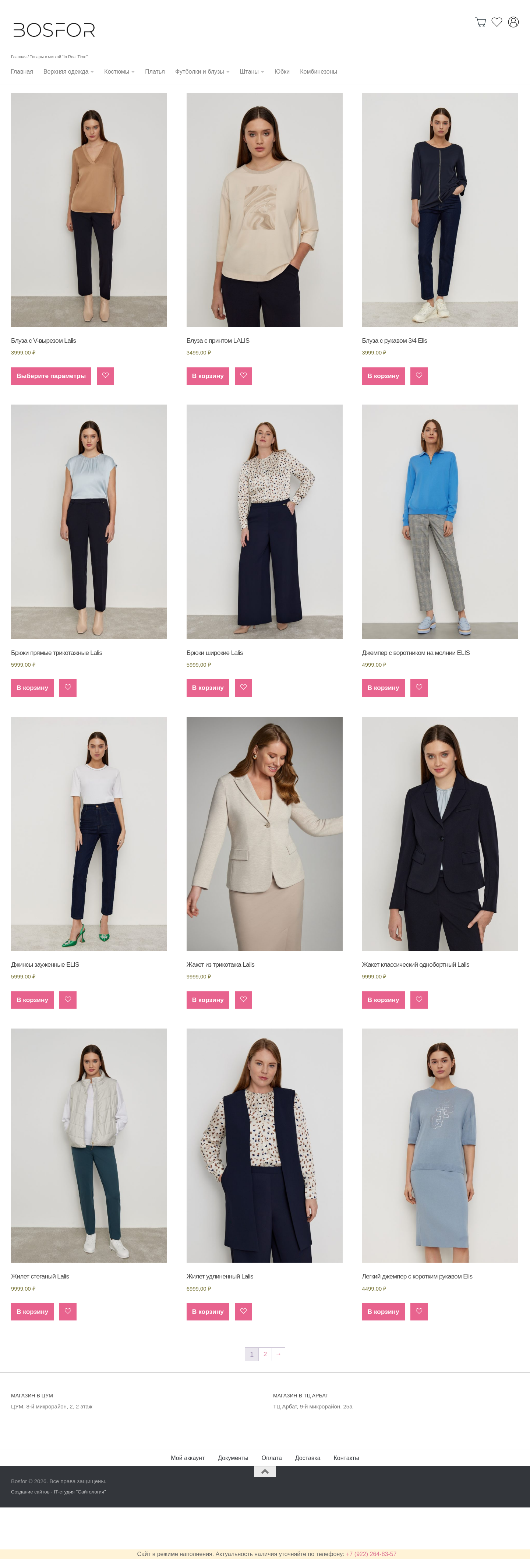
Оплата (272, 1510)
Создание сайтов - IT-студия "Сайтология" (58, 1543)
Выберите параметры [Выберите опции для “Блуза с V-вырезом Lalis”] (53, 422)
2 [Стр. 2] (265, 1406)
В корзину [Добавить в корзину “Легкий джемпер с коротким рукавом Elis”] (384, 1363)
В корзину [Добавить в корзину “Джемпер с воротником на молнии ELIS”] (384, 736)
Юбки (282, 71)
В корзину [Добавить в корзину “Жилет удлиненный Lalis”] (208, 1363)
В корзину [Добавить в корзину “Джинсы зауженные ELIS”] (33, 1050)
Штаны (249, 71)
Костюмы (116, 71)
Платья (155, 71)
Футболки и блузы (199, 71)
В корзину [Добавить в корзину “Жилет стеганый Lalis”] (33, 1363)
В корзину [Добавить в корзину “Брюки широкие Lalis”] (208, 736)
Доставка (308, 1510)
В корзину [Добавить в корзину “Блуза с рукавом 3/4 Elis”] (384, 422)
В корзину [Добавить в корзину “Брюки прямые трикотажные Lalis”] (33, 736)
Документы (233, 1510)
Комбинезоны (318, 71)
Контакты (346, 1510)
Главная (22, 71)
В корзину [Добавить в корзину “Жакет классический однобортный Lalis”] (384, 1050)
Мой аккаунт (188, 1510)
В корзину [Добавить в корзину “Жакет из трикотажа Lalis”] (208, 1050)
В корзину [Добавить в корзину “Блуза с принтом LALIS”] (208, 422)
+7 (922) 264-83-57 (371, 1554)
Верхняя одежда (65, 71)
